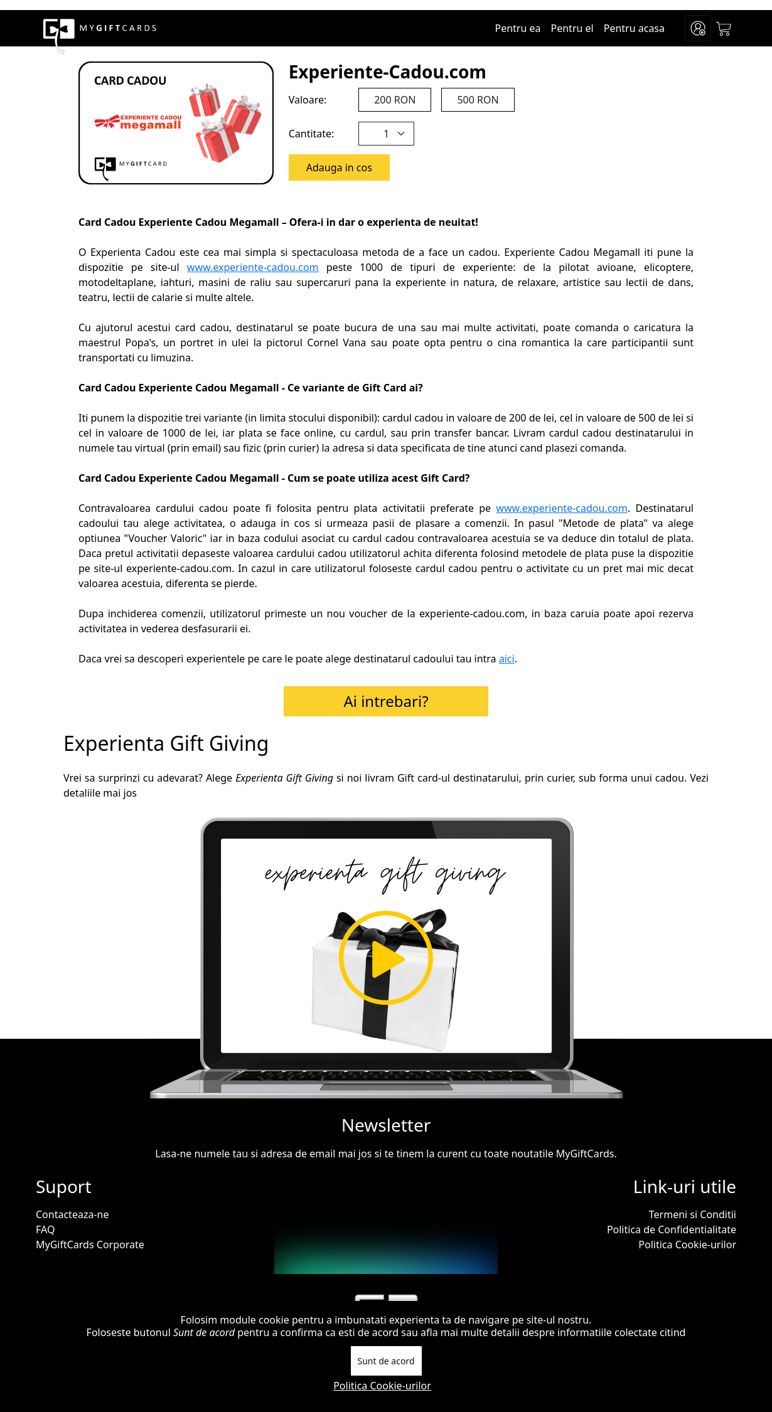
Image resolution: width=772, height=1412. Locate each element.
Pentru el (572, 28)
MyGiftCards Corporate (90, 1244)
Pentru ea (517, 28)
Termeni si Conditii (692, 1214)
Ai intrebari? (385, 701)
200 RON (394, 100)
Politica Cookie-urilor (687, 1244)
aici (507, 659)
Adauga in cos (339, 167)
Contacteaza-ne (72, 1214)
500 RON (477, 100)
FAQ (45, 1229)
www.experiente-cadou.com (253, 267)
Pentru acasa (634, 28)
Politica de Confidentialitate (671, 1229)
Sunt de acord (386, 1361)
